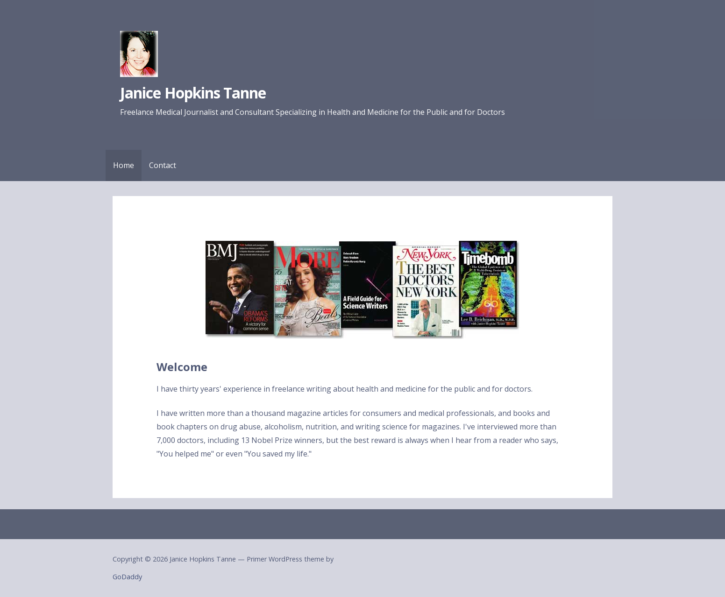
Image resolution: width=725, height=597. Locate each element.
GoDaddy (127, 576)
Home (123, 165)
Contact (162, 165)
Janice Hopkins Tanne (193, 93)
